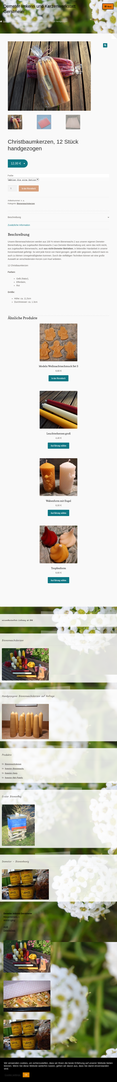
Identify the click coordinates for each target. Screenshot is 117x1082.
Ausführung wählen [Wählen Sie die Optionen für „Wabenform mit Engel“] (58, 512)
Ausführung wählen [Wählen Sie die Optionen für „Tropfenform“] (58, 579)
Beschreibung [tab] (14, 217)
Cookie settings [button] (12, 1075)
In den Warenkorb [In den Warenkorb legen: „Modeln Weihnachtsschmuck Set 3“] (58, 377)
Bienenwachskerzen (21, 21)
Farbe (10, 175)
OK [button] (26, 1075)
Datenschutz (9, 930)
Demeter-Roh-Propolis (14, 777)
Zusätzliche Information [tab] (19, 224)
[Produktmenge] (12, 188)
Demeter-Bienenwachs (14, 768)
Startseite (7, 21)
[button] (105, 45)
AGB (5, 926)
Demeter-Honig (11, 772)
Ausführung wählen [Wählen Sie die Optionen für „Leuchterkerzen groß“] (58, 445)
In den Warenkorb (29, 187)
